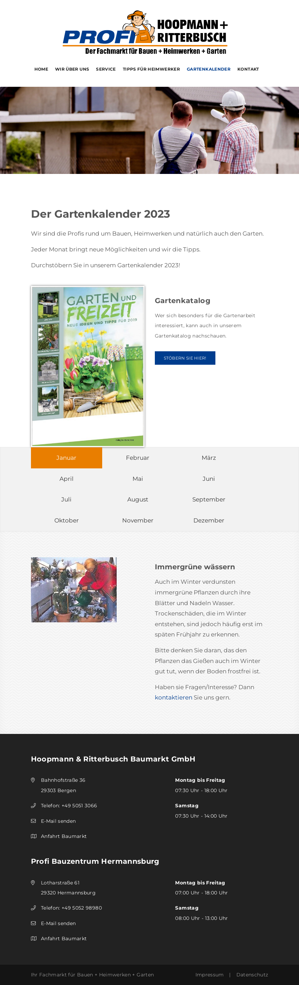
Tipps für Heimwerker (151, 69)
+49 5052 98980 (82, 908)
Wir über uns (72, 69)
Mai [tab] (137, 478)
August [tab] (137, 499)
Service (106, 69)
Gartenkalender (209, 69)
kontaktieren (173, 697)
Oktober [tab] (66, 520)
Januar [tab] (66, 457)
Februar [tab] (137, 457)
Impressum (209, 975)
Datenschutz (252, 975)
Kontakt (248, 69)
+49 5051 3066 (79, 805)
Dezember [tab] (208, 520)
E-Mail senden (58, 821)
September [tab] (208, 499)
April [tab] (67, 478)
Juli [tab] (66, 499)
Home (41, 69)
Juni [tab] (209, 478)
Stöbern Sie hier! (185, 358)
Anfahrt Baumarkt (64, 836)
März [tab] (209, 457)
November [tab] (137, 520)
